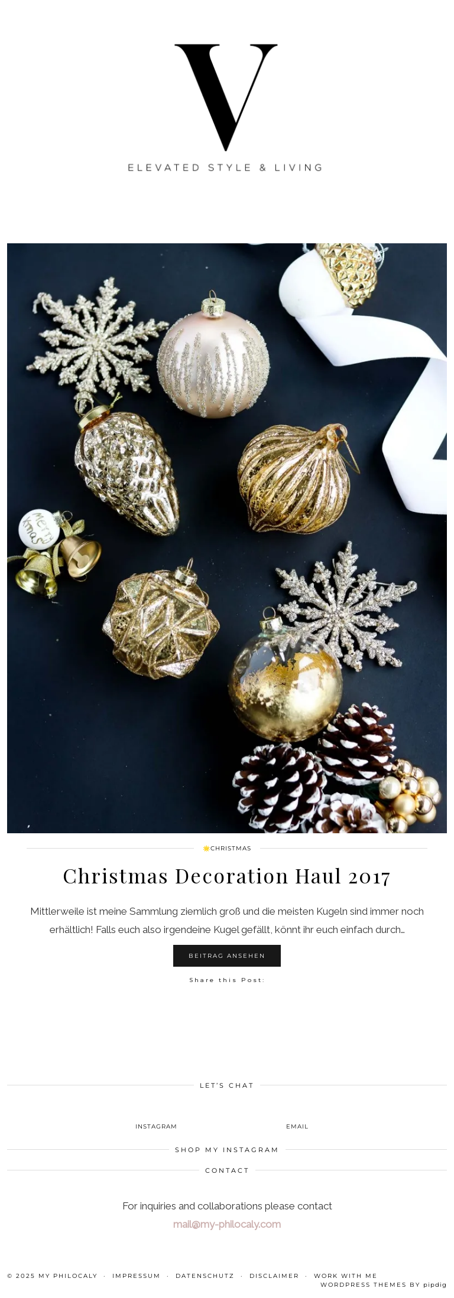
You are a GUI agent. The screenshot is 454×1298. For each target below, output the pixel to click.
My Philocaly (68, 1276)
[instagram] (156, 1117)
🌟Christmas (227, 848)
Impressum (136, 1276)
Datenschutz (205, 1276)
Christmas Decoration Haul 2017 (227, 875)
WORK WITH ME (346, 1276)
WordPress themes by (383, 1285)
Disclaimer (274, 1276)
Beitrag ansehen (227, 956)
